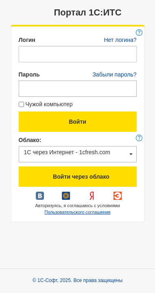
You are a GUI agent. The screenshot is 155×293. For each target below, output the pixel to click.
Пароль (29, 74)
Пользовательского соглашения (77, 212)
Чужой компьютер (46, 104)
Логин (27, 40)
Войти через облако (77, 177)
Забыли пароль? (114, 74)
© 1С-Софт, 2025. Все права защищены (77, 280)
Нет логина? (120, 40)
